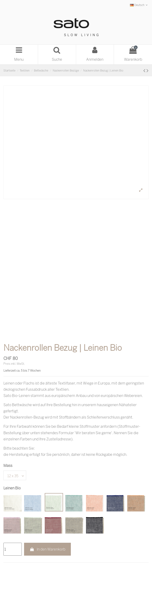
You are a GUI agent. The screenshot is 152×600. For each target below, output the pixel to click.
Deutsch (139, 4)
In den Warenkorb (48, 549)
